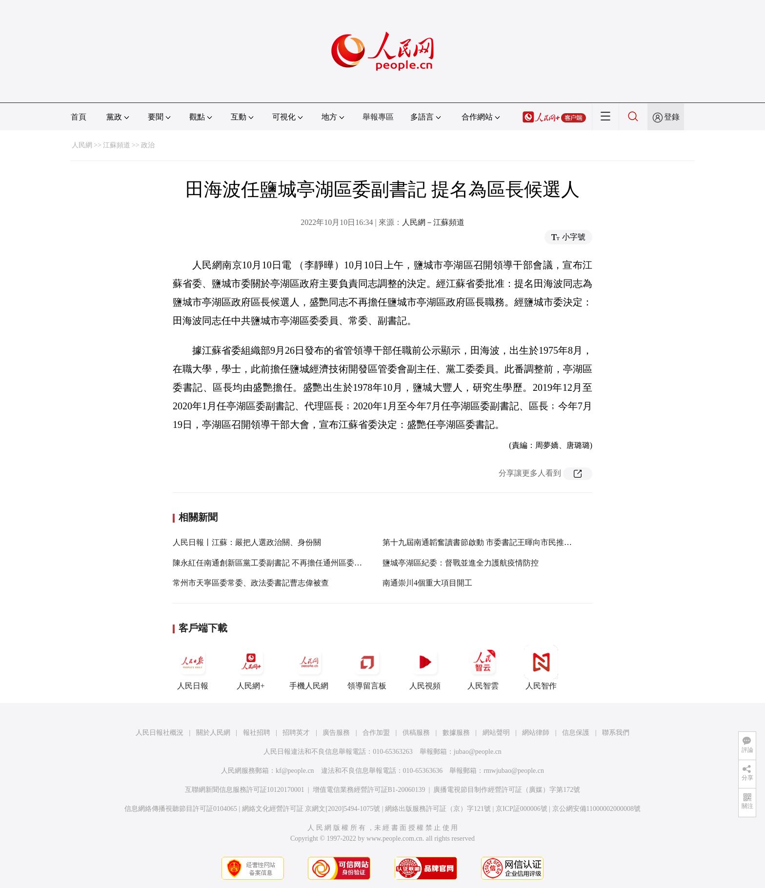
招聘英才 (296, 732)
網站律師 (535, 732)
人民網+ (251, 667)
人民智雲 (483, 667)
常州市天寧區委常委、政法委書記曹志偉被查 (251, 583)
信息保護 (575, 732)
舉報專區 (378, 117)
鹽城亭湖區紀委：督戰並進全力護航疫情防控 (460, 563)
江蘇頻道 (116, 145)
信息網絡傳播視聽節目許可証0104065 (180, 808)
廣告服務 (336, 732)
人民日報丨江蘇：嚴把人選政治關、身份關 (247, 542)
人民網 (82, 145)
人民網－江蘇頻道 (433, 222)
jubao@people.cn (478, 751)
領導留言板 (366, 667)
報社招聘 (256, 732)
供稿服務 (416, 732)
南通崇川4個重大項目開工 (427, 583)
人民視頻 (425, 667)
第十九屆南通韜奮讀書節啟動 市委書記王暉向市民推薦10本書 (488, 542)
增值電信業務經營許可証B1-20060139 (369, 789)
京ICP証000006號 (521, 808)
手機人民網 (308, 667)
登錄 (672, 117)
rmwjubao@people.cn (513, 770)
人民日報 (193, 667)
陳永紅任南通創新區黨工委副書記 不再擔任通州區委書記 (271, 563)
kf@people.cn (295, 770)
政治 (148, 145)
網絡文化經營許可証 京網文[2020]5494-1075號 (311, 808)
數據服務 (456, 732)
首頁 (78, 117)
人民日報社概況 (159, 732)
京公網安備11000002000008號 (596, 808)
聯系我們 (615, 732)
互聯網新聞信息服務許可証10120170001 (244, 789)
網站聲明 (496, 732)
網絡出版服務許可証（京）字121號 (438, 808)
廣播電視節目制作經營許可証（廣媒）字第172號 (506, 789)
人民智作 (541, 667)
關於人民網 (213, 732)
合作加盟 (376, 732)
